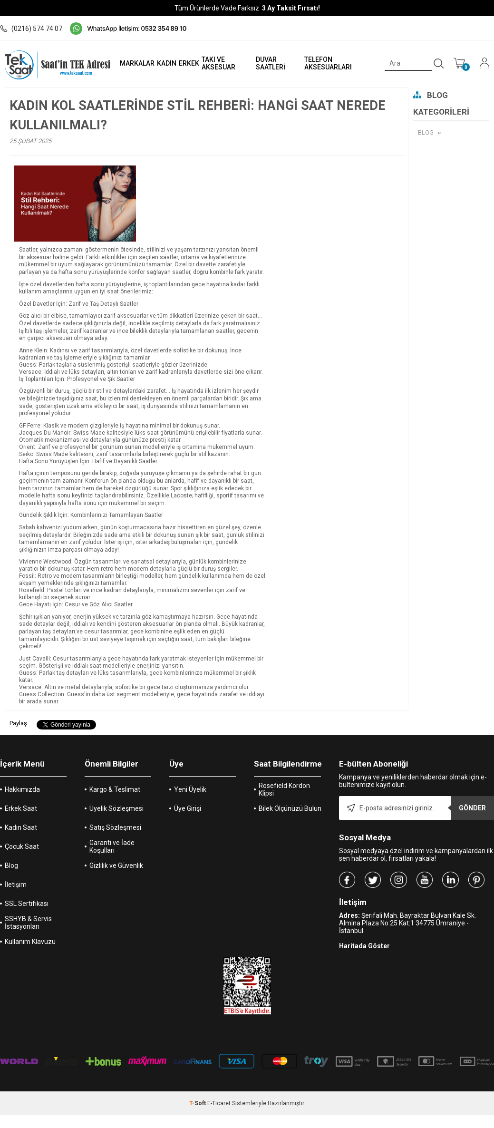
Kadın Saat (21, 827)
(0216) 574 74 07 (31, 28)
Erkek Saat (21, 808)
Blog (11, 865)
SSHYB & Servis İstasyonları (28, 922)
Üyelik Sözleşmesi (116, 808)
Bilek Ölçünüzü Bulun (290, 808)
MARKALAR (136, 63)
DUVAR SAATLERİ (270, 63)
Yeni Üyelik (190, 789)
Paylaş (18, 723)
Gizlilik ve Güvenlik (116, 865)
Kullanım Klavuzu (30, 941)
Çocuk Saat (22, 846)
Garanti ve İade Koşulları (112, 846)
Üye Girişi (187, 808)
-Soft (198, 1103)
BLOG (426, 132)
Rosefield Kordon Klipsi (284, 789)
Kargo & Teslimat (114, 789)
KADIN (165, 63)
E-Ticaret (219, 1103)
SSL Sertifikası (26, 903)
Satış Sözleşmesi (115, 827)
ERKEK (188, 63)
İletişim (16, 884)
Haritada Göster (364, 946)
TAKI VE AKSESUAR (217, 63)
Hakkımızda (22, 789)
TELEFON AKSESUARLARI (327, 63)
